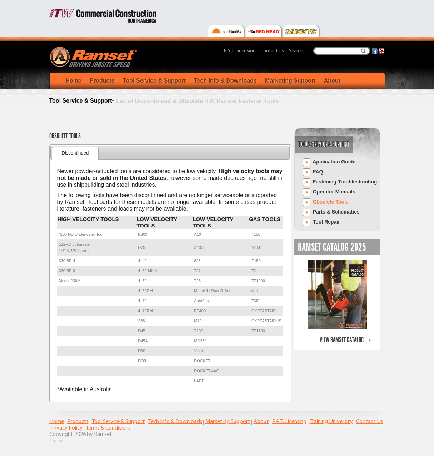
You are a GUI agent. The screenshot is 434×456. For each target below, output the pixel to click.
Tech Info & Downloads (225, 81)
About (332, 81)
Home (73, 81)
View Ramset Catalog (346, 340)
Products (102, 81)
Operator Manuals (329, 192)
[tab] (75, 153)
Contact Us (272, 51)
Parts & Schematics (331, 212)
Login (56, 441)
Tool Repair (321, 222)
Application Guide (329, 162)
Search (363, 50)
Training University (331, 422)
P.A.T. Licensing (240, 51)
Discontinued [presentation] (75, 153)
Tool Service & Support (154, 81)
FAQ (313, 172)
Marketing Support (290, 81)
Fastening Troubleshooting (340, 182)
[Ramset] (94, 56)
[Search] (341, 51)
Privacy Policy (66, 428)
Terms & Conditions (108, 428)
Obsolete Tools (326, 202)
